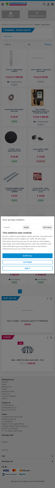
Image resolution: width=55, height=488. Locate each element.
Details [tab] (26, 227)
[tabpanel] (27, 240)
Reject (27, 268)
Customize (27, 262)
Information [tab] (47, 227)
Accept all (27, 256)
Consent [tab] (6, 227)
